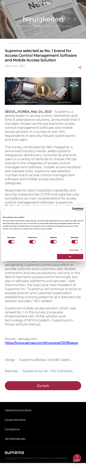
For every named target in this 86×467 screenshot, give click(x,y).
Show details (74, 250)
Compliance (12, 433)
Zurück (43, 390)
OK (70, 257)
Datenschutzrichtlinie (18, 414)
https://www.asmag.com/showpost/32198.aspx (41, 347)
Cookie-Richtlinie (15, 423)
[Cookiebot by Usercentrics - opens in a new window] (73, 209)
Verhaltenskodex (15, 443)
